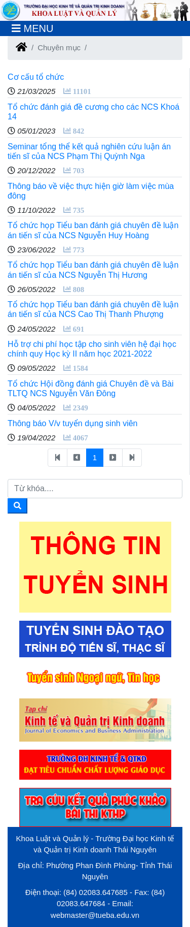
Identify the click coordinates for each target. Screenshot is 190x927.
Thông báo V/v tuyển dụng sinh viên (73, 423)
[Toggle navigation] (32, 28)
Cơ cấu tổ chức (36, 77)
